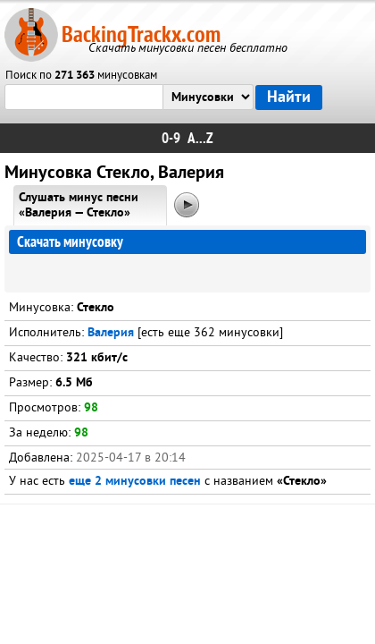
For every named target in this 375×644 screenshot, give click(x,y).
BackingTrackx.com (141, 34)
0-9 (171, 138)
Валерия (111, 333)
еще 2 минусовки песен (135, 481)
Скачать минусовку (70, 241)
